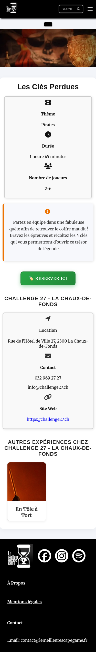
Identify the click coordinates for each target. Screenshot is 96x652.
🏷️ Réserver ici (48, 278)
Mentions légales (24, 601)
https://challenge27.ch (48, 419)
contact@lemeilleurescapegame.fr (54, 640)
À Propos (16, 583)
